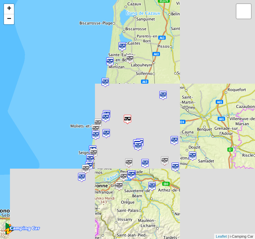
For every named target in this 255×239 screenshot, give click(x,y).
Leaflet (221, 236)
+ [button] (9, 9)
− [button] (9, 19)
